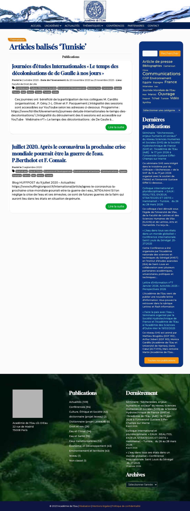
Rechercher (170, 53)
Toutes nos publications (161, 360)
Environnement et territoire (86, 171)
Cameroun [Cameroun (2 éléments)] (169, 66)
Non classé (76, 460)
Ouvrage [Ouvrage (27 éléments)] (166, 93)
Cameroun (107, 88)
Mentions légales (101, 506)
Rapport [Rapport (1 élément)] (146, 99)
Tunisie (47, 92)
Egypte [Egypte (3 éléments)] (146, 82)
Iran (33, 175)
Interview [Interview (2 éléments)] (147, 86)
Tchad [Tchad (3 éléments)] (155, 98)
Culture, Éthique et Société (43, 88)
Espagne (17, 175)
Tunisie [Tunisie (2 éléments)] (165, 98)
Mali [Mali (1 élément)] (144, 95)
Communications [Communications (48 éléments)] (161, 73)
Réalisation (85, 506)
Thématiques (92, 25)
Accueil (36, 25)
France (16, 92)
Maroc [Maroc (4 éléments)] (152, 95)
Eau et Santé (77, 436)
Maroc (30, 92)
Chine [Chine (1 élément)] (145, 70)
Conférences (115, 25)
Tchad (38, 92)
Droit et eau (21, 171)
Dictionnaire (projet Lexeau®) (87, 421)
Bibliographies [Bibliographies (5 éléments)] (152, 66)
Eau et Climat (35, 171)
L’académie (52, 25)
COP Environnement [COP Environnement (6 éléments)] (156, 78)
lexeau (73, 455)
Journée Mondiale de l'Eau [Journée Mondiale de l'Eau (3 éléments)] (158, 90)
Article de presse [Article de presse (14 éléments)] (157, 61)
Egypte (117, 88)
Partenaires (136, 25)
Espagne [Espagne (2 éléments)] (158, 82)
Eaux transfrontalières (83, 441)
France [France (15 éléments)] (171, 82)
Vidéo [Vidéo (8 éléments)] (174, 98)
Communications (109, 171)
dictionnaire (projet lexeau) (86, 416)
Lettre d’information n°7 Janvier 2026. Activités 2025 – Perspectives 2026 (160, 286)
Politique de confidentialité (126, 506)
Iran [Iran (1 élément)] (156, 86)
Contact (153, 25)
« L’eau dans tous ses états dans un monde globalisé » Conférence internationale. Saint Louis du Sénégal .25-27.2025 (159, 237)
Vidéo (55, 92)
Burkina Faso (94, 88)
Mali (23, 92)
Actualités (72, 25)
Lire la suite (116, 127)
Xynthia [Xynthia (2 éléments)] (146, 102)
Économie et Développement (72, 88)
